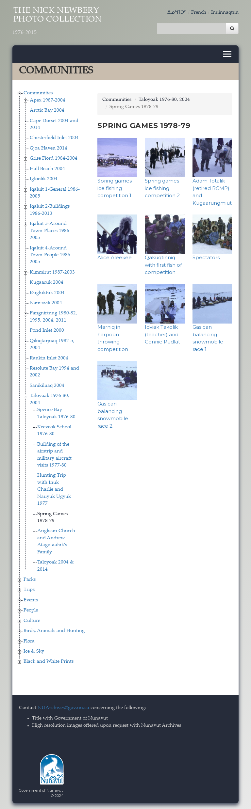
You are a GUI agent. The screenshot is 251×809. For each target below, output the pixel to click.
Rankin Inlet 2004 (49, 357)
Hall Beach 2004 (47, 168)
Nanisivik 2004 (46, 302)
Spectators (206, 257)
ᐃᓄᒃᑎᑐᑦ (176, 12)
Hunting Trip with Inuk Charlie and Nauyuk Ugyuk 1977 (54, 489)
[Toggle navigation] (227, 53)
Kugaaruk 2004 (46, 282)
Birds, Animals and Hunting (54, 630)
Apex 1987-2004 (47, 99)
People (31, 610)
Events (31, 599)
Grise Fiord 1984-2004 (53, 158)
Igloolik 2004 (44, 178)
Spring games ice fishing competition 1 (114, 187)
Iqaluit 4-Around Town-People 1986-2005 (51, 254)
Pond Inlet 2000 (47, 330)
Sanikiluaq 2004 (47, 385)
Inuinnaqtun (225, 12)
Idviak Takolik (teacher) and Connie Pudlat (162, 333)
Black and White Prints (49, 661)
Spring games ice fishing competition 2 (162, 187)
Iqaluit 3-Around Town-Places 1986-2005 (50, 230)
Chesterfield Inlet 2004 (54, 137)
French (198, 12)
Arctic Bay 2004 (47, 110)
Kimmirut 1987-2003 (52, 271)
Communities (38, 92)
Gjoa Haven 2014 (48, 147)
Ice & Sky (34, 650)
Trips (29, 589)
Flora (29, 640)
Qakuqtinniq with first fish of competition (163, 264)
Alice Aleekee (114, 257)
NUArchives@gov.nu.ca (63, 707)
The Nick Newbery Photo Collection (59, 22)
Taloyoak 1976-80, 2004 (164, 99)
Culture (32, 620)
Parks (30, 579)
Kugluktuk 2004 (47, 292)
